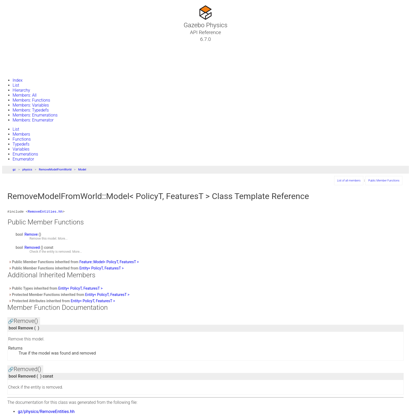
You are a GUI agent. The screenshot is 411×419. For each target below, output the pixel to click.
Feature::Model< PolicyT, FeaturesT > (109, 263)
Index (18, 80)
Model (82, 169)
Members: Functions (31, 100)
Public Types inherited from (55, 289)
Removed (32, 248)
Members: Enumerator (33, 120)
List (16, 85)
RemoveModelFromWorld (55, 169)
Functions (22, 139)
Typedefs (21, 144)
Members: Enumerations (35, 115)
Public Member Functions (383, 180)
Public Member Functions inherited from (74, 263)
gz (14, 169)
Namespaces (21, 58)
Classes (16, 51)
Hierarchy (21, 90)
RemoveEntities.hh (45, 212)
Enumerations (25, 154)
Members (21, 134)
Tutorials (17, 45)
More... (63, 239)
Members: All (24, 95)
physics (27, 169)
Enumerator (23, 159)
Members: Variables (31, 105)
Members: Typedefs (31, 110)
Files (14, 64)
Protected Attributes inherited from (62, 302)
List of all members (348, 180)
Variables (21, 149)
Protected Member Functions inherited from (69, 295)
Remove (31, 235)
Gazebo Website (24, 70)
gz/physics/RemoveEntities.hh (46, 412)
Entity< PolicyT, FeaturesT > (101, 269)
